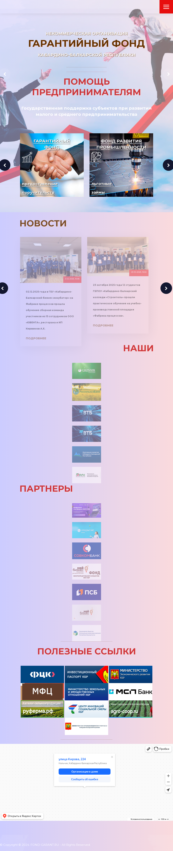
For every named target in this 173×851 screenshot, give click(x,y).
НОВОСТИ (43, 223)
